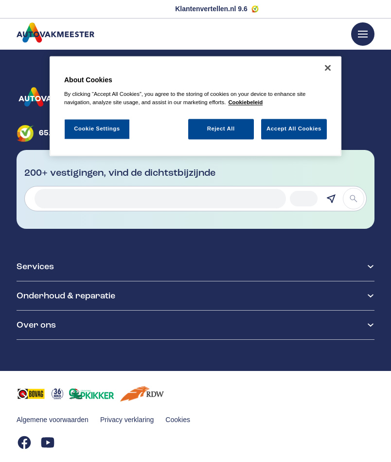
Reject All (221, 128)
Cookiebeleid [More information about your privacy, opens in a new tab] (245, 102)
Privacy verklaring (127, 420)
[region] (195, 106)
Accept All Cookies (294, 128)
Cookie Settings (97, 128)
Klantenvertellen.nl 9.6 (211, 9)
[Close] (327, 68)
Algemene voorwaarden (53, 420)
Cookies (177, 420)
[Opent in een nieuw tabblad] (31, 393)
